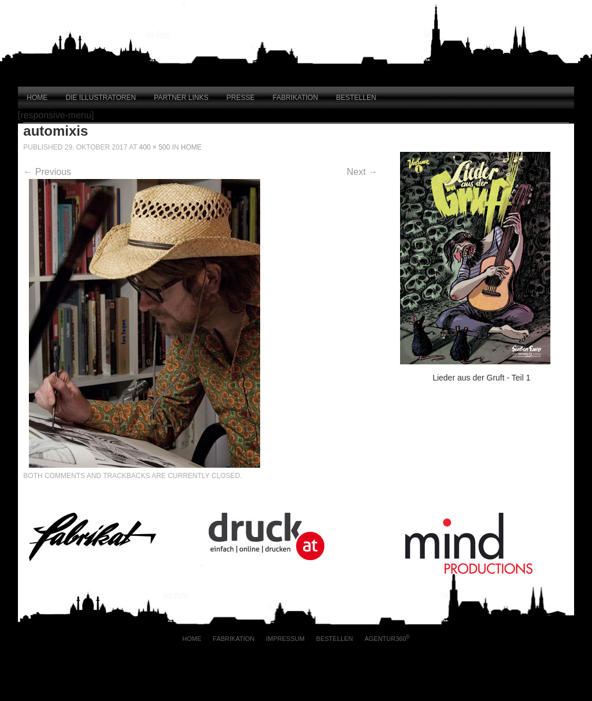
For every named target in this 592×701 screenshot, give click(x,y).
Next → (362, 172)
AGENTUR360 (386, 638)
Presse (241, 98)
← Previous (47, 172)
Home (37, 98)
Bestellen (356, 98)
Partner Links (181, 98)
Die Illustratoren (101, 98)
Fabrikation (295, 98)
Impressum (285, 638)
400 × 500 (154, 147)
